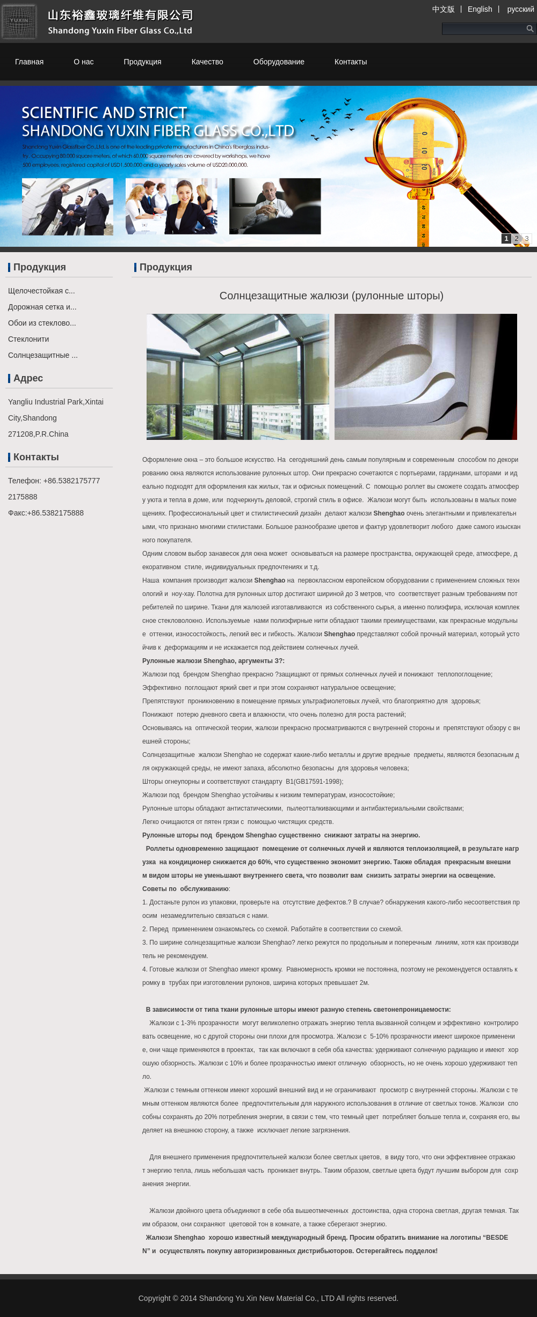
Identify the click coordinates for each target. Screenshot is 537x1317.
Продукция (143, 61)
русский (519, 9)
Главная (29, 61)
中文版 (443, 9)
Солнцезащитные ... (43, 355)
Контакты (351, 61)
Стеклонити (28, 339)
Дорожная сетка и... (42, 307)
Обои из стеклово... (42, 323)
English (480, 9)
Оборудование (278, 61)
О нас (83, 61)
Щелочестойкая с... (41, 290)
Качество (207, 61)
